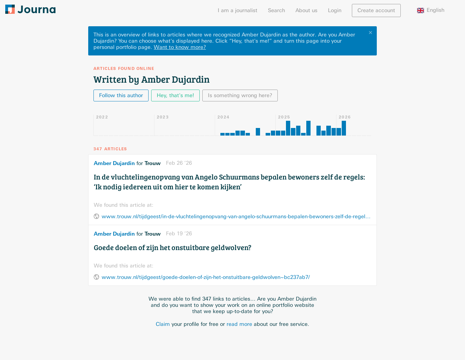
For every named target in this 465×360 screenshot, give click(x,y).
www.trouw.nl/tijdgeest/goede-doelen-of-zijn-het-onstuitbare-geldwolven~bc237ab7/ (206, 277)
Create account (376, 10)
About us (306, 10)
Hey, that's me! (175, 95)
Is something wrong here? (240, 95)
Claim (163, 324)
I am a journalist (237, 10)
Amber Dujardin (114, 163)
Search (276, 10)
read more (239, 324)
